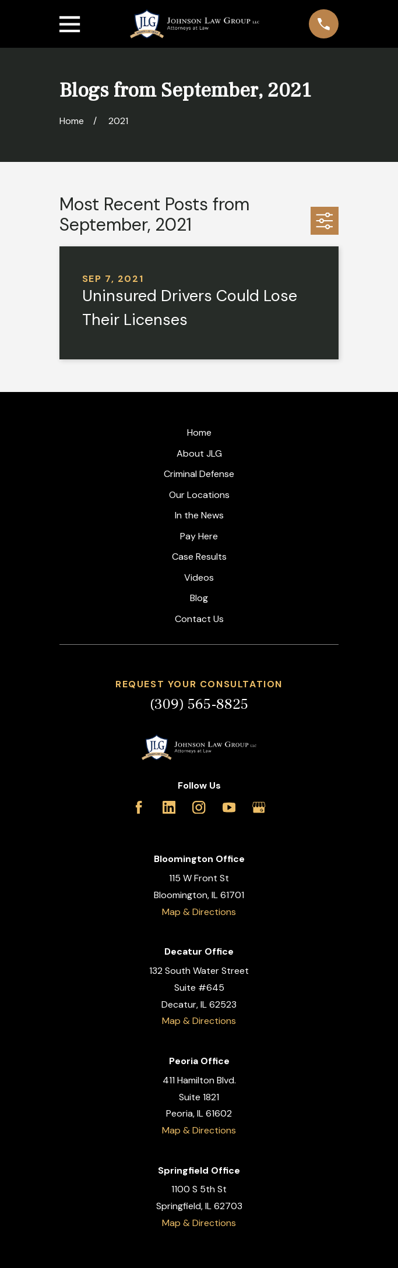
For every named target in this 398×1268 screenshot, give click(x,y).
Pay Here (199, 536)
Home (199, 432)
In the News (199, 515)
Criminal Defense (199, 474)
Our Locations (199, 495)
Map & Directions (199, 912)
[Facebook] (138, 807)
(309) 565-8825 (199, 704)
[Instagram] (198, 807)
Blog (199, 598)
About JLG (199, 453)
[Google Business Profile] (258, 807)
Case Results (199, 556)
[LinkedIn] (169, 807)
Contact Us (199, 619)
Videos (199, 577)
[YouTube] (229, 807)
